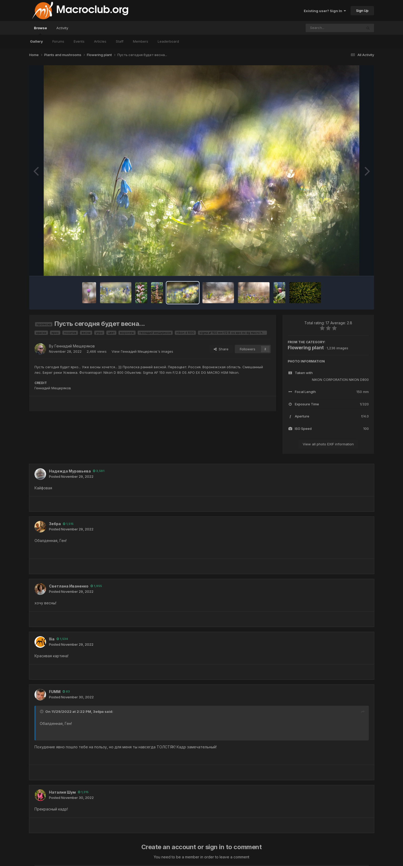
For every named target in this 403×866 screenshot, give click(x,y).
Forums (58, 41)
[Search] (320, 28)
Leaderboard (168, 41)
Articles (100, 41)
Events (79, 41)
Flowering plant (306, 347)
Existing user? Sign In (325, 11)
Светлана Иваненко (68, 586)
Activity (62, 28)
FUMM (55, 691)
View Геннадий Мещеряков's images (142, 351)
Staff (119, 41)
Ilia (51, 639)
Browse (40, 30)
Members (140, 41)
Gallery (36, 41)
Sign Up (362, 10)
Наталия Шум (62, 792)
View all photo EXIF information (328, 444)
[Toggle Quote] (42, 711)
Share (221, 349)
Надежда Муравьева (70, 471)
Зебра (55, 523)
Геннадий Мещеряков (74, 346)
